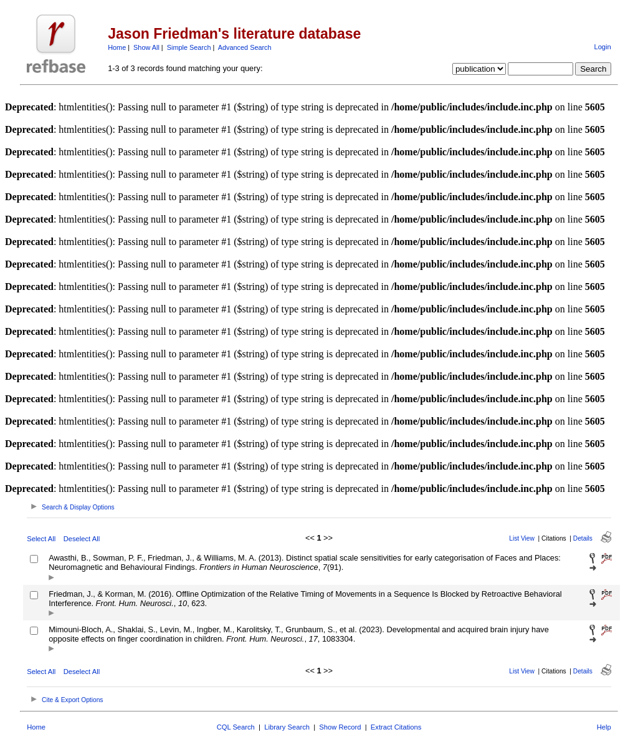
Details (583, 538)
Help (604, 727)
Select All (41, 538)
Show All (146, 47)
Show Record (340, 727)
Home (117, 47)
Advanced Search (245, 47)
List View (522, 538)
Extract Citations (396, 727)
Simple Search (189, 47)
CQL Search (236, 727)
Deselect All (82, 538)
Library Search (287, 727)
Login (602, 47)
